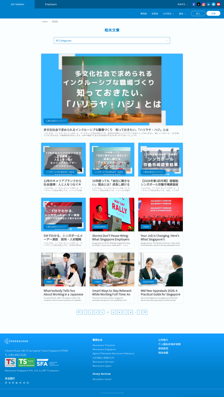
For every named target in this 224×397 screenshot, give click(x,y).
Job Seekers (17, 4)
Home (45, 24)
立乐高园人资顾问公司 (103, 357)
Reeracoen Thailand (104, 345)
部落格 (155, 13)
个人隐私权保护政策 (169, 344)
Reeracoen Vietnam (103, 361)
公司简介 (163, 339)
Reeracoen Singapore (104, 349)
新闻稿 (144, 13)
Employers (51, 4)
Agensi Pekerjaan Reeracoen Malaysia (113, 353)
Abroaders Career (102, 379)
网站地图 (163, 352)
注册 (213, 13)
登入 (198, 13)
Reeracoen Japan (102, 365)
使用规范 (163, 348)
